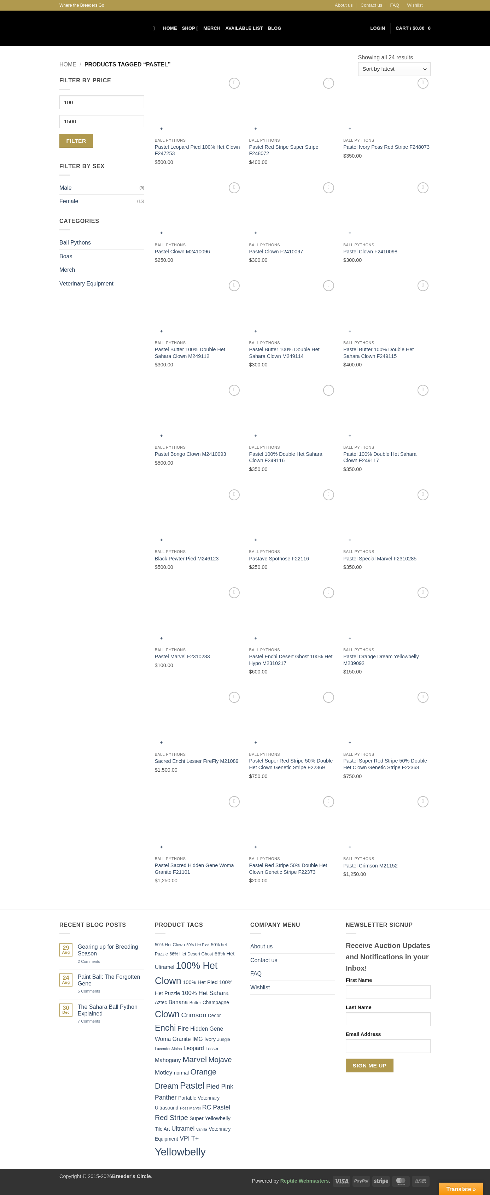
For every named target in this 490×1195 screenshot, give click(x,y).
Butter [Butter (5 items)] (195, 1002)
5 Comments (97, 991)
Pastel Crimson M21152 (370, 866)
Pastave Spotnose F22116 (279, 558)
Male (65, 188)
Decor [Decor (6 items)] (214, 1015)
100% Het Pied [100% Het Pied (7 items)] (200, 982)
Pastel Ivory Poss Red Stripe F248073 (386, 147)
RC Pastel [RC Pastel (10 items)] (216, 1107)
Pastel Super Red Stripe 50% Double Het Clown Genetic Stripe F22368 (385, 764)
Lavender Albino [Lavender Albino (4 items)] (168, 1049)
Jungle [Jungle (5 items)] (223, 1039)
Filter (76, 141)
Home (170, 28)
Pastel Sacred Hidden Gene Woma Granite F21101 (194, 869)
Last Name (359, 1007)
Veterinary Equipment (86, 284)
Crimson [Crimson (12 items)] (193, 1015)
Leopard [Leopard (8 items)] (193, 1048)
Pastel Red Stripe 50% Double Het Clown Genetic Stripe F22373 (288, 869)
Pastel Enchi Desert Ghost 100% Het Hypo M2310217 (290, 660)
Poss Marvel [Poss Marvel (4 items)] (190, 1108)
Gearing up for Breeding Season (108, 950)
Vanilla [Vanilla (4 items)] (201, 1129)
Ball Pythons (75, 243)
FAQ (394, 5)
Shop (190, 28)
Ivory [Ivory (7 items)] (210, 1039)
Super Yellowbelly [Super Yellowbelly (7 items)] (210, 1118)
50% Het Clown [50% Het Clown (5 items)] (170, 944)
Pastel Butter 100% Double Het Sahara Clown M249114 (284, 353)
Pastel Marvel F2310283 (182, 656)
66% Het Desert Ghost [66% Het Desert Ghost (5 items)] (191, 954)
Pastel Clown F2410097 (276, 251)
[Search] (155, 28)
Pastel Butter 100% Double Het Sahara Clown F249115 (378, 353)
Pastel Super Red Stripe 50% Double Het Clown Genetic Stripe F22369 (291, 764)
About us (344, 5)
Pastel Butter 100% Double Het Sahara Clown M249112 (190, 353)
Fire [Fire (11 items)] (183, 1028)
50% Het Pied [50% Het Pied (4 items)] (197, 945)
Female (68, 201)
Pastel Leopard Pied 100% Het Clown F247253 (197, 150)
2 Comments (97, 961)
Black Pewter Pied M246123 (187, 558)
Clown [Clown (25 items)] (167, 1014)
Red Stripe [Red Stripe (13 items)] (171, 1118)
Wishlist (415, 5)
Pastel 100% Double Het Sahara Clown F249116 (285, 457)
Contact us (371, 5)
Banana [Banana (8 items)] (178, 1002)
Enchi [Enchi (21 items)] (165, 1027)
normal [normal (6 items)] (181, 1073)
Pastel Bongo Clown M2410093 (190, 454)
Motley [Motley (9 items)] (164, 1072)
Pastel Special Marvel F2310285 (379, 558)
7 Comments (97, 1021)
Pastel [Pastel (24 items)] (192, 1085)
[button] (378, 28)
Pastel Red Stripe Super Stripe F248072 (283, 150)
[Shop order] (394, 69)
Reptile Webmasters (304, 1181)
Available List (244, 28)
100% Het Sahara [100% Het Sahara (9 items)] (205, 993)
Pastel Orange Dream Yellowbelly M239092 (381, 660)
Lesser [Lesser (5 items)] (211, 1048)
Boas (65, 256)
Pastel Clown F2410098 (370, 251)
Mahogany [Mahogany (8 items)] (168, 1060)
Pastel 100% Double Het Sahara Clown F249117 (379, 457)
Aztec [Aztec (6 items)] (161, 1002)
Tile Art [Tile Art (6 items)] (162, 1129)
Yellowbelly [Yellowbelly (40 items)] (180, 1152)
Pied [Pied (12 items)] (213, 1086)
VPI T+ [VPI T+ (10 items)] (189, 1138)
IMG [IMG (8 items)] (197, 1039)
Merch (211, 28)
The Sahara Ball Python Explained (108, 1010)
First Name (359, 980)
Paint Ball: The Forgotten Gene (109, 980)
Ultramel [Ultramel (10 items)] (183, 1128)
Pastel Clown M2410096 (182, 251)
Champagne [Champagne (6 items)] (216, 1002)
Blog (274, 28)
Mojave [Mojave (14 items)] (220, 1059)
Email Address (363, 1034)
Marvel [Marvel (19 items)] (194, 1059)
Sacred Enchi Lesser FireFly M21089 (197, 761)
